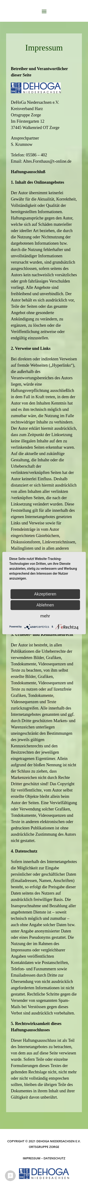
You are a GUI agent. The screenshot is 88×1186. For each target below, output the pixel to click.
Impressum (31, 1158)
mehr (45, 615)
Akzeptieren (45, 593)
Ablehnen (45, 604)
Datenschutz (54, 1158)
